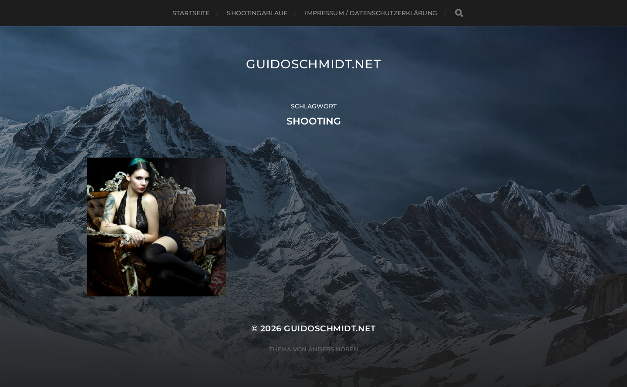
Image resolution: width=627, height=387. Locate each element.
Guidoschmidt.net (313, 64)
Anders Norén (333, 349)
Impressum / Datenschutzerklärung (371, 13)
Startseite (190, 13)
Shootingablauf (257, 13)
